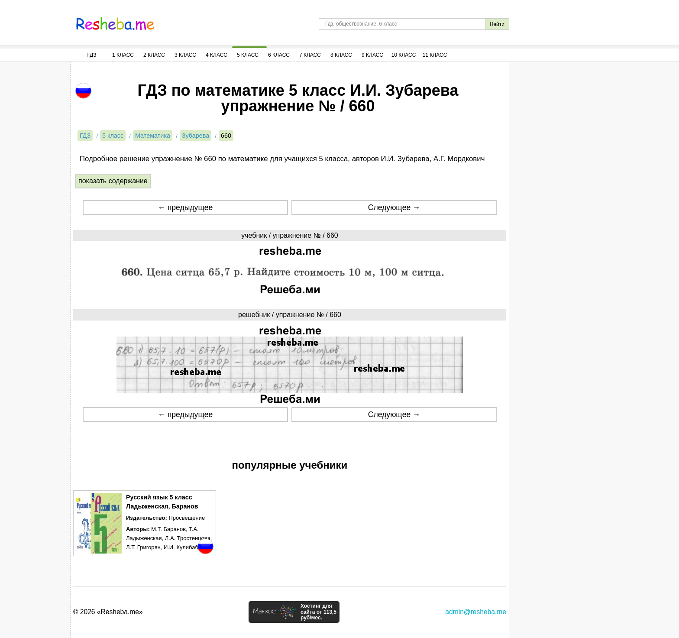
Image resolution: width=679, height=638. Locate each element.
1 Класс (123, 55)
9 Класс (372, 55)
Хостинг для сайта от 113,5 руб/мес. (318, 612)
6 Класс (279, 55)
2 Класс (154, 55)
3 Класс (185, 55)
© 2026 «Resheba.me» (108, 611)
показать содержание (113, 181)
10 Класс (403, 55)
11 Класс (435, 55)
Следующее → (394, 207)
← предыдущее (185, 207)
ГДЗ (91, 55)
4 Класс (216, 55)
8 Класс (341, 55)
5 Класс (248, 55)
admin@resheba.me (475, 611)
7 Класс (310, 55)
